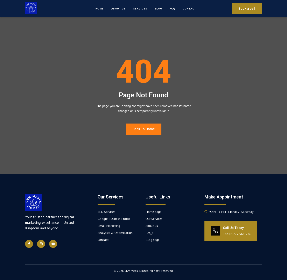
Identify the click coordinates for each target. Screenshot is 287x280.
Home (100, 8)
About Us (118, 8)
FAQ (172, 8)
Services (140, 8)
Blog (158, 8)
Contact (189, 8)
